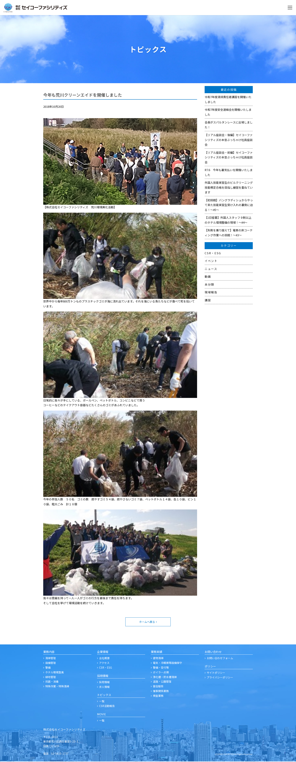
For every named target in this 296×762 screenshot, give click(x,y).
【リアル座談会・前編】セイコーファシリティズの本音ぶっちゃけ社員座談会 (229, 157)
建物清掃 (158, 658)
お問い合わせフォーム (220, 658)
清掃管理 (50, 658)
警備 (48, 668)
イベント (211, 261)
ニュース (211, 269)
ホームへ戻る (147, 622)
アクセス (104, 663)
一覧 (101, 702)
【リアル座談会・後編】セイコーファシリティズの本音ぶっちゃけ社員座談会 (229, 140)
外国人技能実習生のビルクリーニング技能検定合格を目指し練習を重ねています (229, 187)
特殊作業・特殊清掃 (57, 687)
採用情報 (104, 682)
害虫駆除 (158, 687)
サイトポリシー (216, 673)
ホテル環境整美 (54, 672)
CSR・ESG (213, 253)
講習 (208, 300)
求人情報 (104, 687)
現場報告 (211, 292)
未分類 (209, 284)
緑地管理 (50, 677)
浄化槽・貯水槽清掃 (165, 677)
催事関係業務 (161, 691)
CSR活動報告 (107, 706)
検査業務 (158, 696)
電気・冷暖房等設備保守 (167, 663)
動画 (208, 276)
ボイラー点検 (161, 672)
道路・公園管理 (162, 682)
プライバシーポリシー (220, 678)
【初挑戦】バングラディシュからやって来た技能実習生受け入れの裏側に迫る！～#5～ (229, 205)
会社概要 (104, 658)
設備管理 (50, 663)
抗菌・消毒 (52, 682)
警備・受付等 (161, 668)
